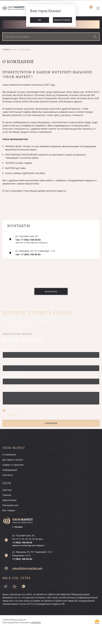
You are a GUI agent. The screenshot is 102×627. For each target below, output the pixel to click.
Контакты (7, 474)
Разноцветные (10, 505)
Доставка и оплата (12, 459)
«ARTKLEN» (36, 622)
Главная (6, 49)
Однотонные (9, 500)
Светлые (7, 489)
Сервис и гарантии (13, 464)
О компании (9, 454)
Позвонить (51, 291)
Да (39, 20)
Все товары (8, 510)
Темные (6, 494)
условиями (12, 414)
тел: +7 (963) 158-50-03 (28, 239)
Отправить (51, 423)
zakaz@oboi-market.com (27, 568)
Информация (9, 469)
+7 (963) (22, 542)
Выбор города (62, 20)
